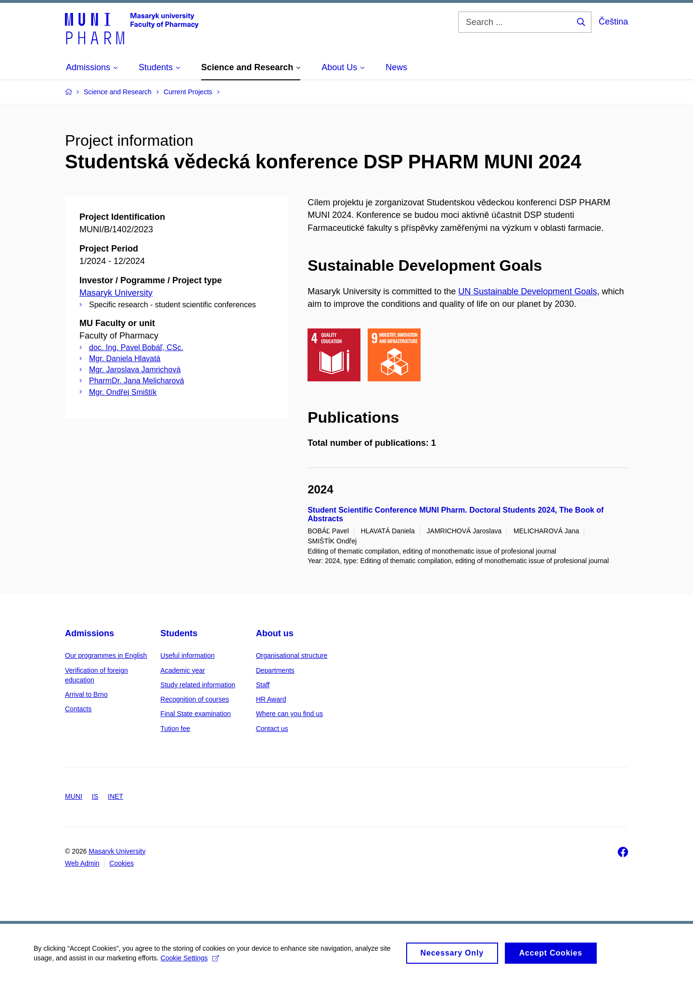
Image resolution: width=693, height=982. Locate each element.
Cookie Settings (190, 962)
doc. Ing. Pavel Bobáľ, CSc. (136, 347)
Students (178, 633)
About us (275, 633)
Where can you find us (289, 714)
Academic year (182, 670)
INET (115, 796)
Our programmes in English (106, 655)
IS (95, 796)
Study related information (197, 685)
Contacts (78, 709)
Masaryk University (116, 293)
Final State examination (195, 714)
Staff (263, 685)
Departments (275, 670)
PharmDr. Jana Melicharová (136, 381)
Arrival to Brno (86, 694)
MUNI (73, 796)
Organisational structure (292, 655)
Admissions (89, 633)
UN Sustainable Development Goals (527, 291)
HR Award (271, 699)
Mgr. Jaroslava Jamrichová (134, 369)
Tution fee (175, 728)
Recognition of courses (194, 699)
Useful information (187, 655)
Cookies (121, 863)
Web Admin (82, 863)
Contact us (272, 728)
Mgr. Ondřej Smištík (122, 392)
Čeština (613, 21)
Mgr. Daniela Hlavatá (125, 358)
